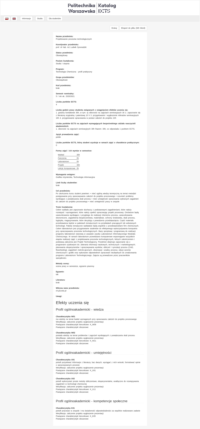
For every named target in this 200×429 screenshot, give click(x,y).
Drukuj (114, 28)
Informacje (26, 18)
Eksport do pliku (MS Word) (133, 28)
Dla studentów (55, 18)
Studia (40, 18)
